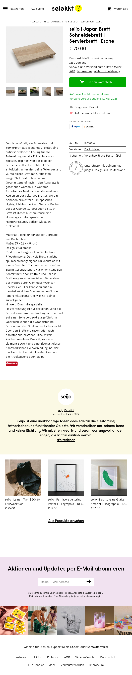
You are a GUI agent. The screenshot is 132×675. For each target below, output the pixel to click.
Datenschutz (108, 657)
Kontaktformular (97, 647)
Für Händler (36, 665)
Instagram (22, 657)
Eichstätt (69, 410)
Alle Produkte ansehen (66, 521)
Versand (81, 62)
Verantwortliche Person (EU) (102, 155)
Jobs (52, 665)
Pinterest (53, 657)
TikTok (38, 657)
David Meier (113, 67)
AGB (67, 657)
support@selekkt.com (65, 647)
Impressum (96, 665)
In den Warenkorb (100, 82)
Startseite (35, 22)
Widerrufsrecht (85, 657)
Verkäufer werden (72, 665)
